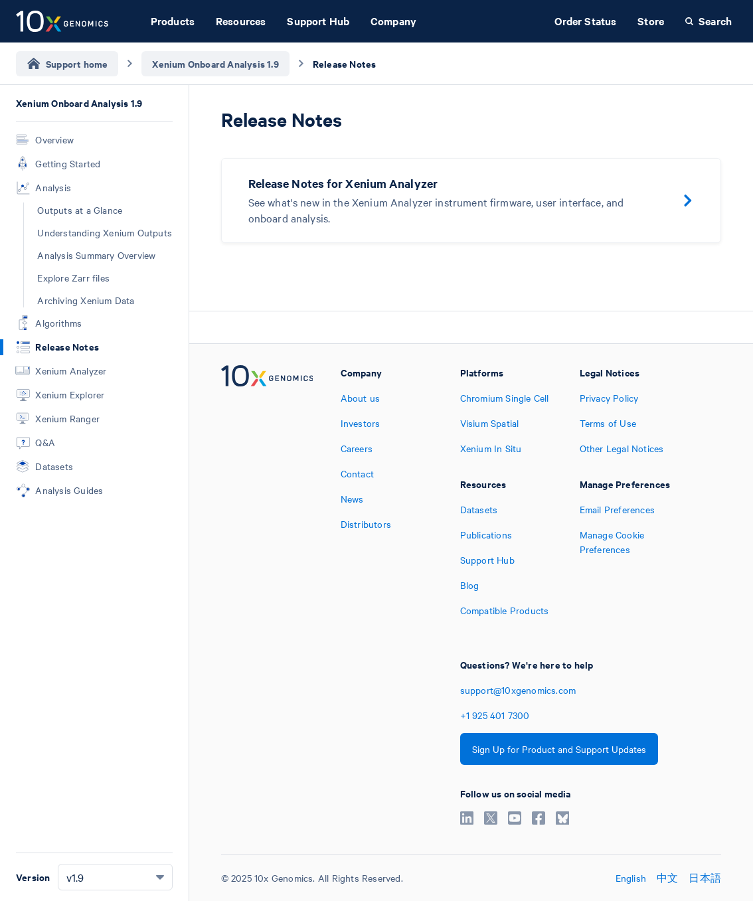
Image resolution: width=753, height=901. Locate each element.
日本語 (705, 877)
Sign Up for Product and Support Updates (559, 749)
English (631, 877)
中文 (667, 877)
